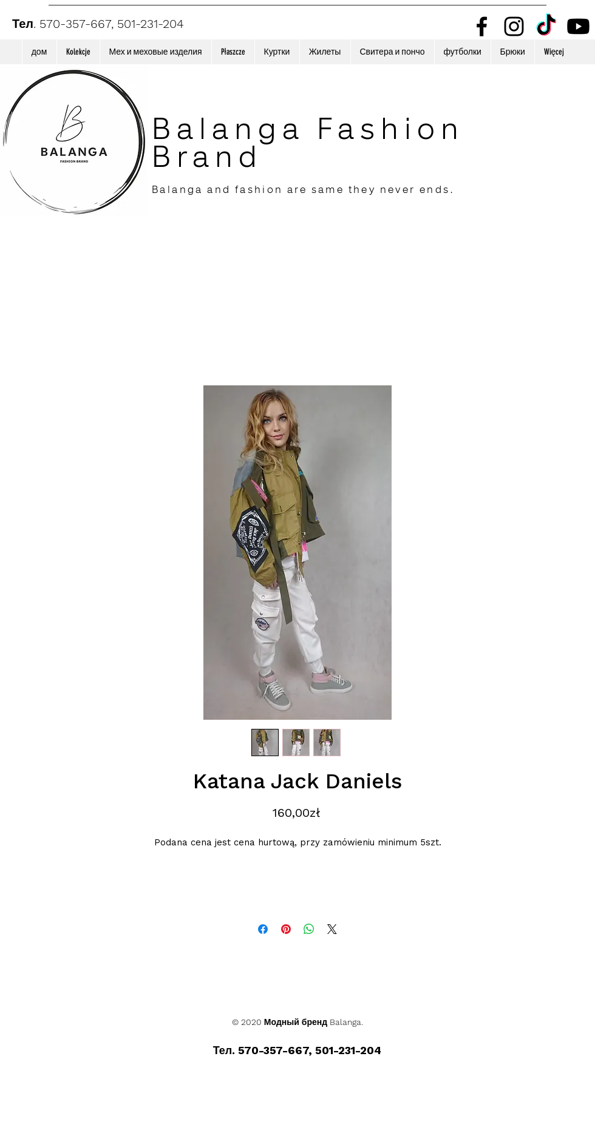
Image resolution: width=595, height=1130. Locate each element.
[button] (78, 51)
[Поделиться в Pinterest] (286, 929)
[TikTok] (546, 26)
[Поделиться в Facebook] (263, 929)
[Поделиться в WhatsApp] (309, 929)
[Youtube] (578, 26)
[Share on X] (332, 929)
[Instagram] (514, 26)
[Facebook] (482, 26)
